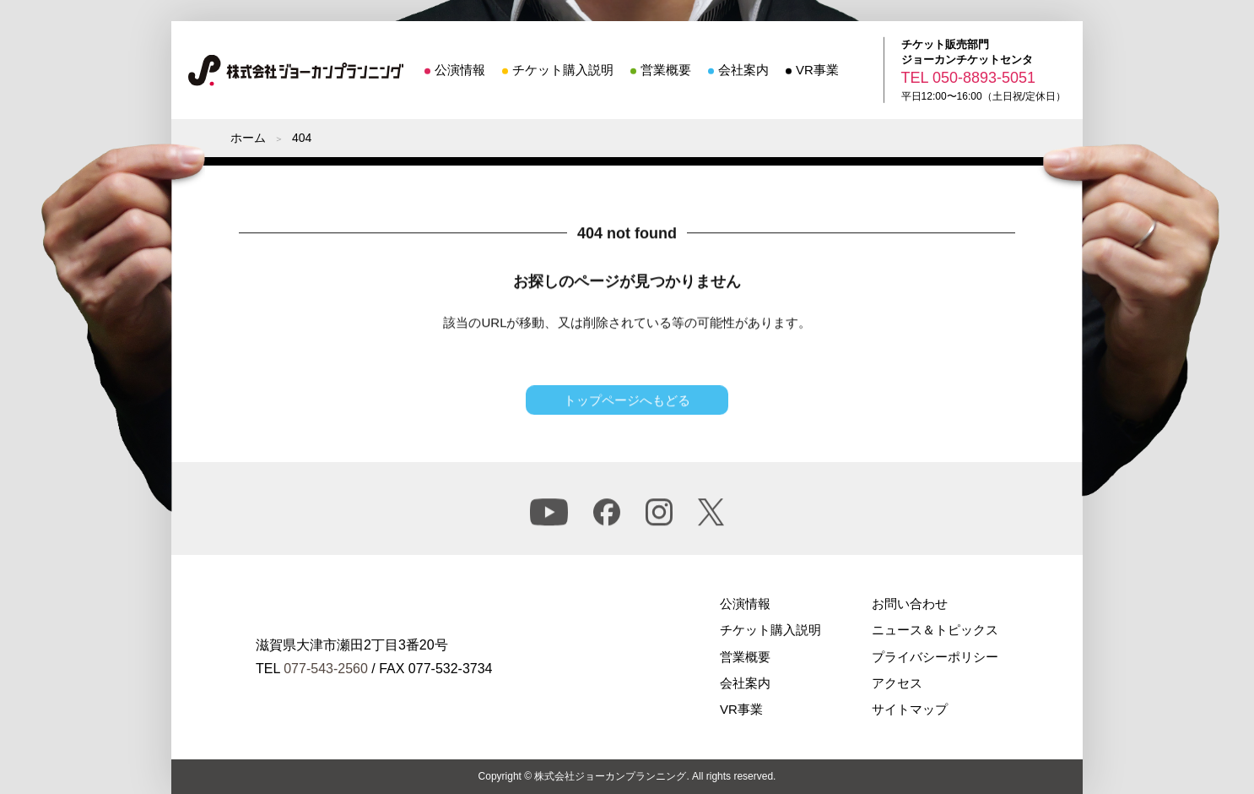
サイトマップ (910, 709)
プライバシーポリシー (935, 657)
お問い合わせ (910, 603)
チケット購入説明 (562, 70)
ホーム (248, 137)
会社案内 (743, 70)
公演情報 (460, 70)
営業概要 (666, 70)
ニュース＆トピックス (935, 630)
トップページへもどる (627, 402)
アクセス (897, 683)
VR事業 (817, 70)
